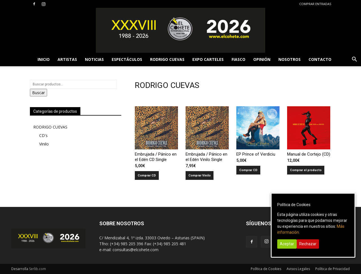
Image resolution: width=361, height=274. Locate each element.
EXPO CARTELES (208, 59)
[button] (354, 60)
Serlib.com (37, 268)
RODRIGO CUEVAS (167, 59)
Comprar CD (147, 175)
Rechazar (307, 244)
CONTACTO (320, 59)
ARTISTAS (67, 59)
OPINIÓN (261, 59)
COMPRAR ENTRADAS (315, 4)
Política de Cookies (266, 268)
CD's (43, 135)
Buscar (38, 92)
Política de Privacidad (332, 268)
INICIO (44, 59)
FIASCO (238, 59)
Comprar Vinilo (199, 175)
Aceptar (287, 244)
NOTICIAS (94, 59)
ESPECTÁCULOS (127, 59)
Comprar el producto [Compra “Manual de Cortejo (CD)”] (306, 170)
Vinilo (44, 144)
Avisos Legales (298, 268)
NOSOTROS (289, 59)
